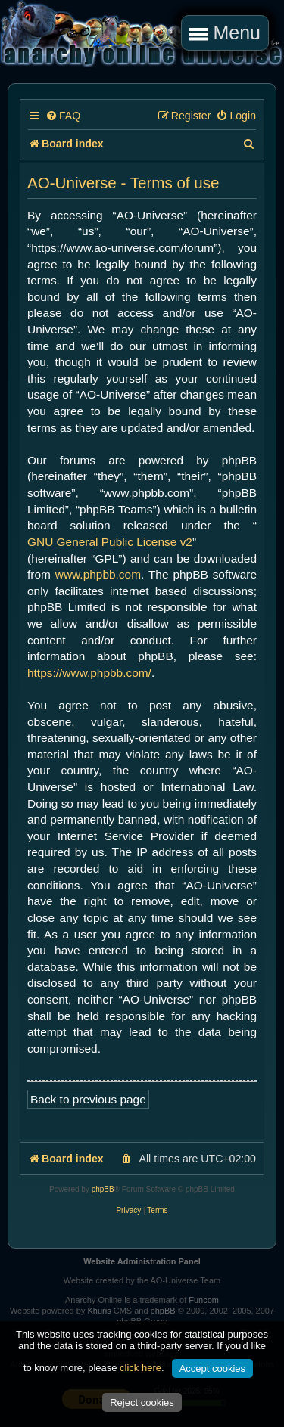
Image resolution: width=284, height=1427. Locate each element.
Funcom (204, 1299)
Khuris (99, 1310)
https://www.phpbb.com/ (89, 672)
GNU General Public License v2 (109, 541)
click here (140, 1367)
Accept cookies (212, 1368)
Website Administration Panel (142, 1261)
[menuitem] (62, 116)
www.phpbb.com (98, 574)
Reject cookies (142, 1402)
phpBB (103, 1189)
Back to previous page (88, 1099)
